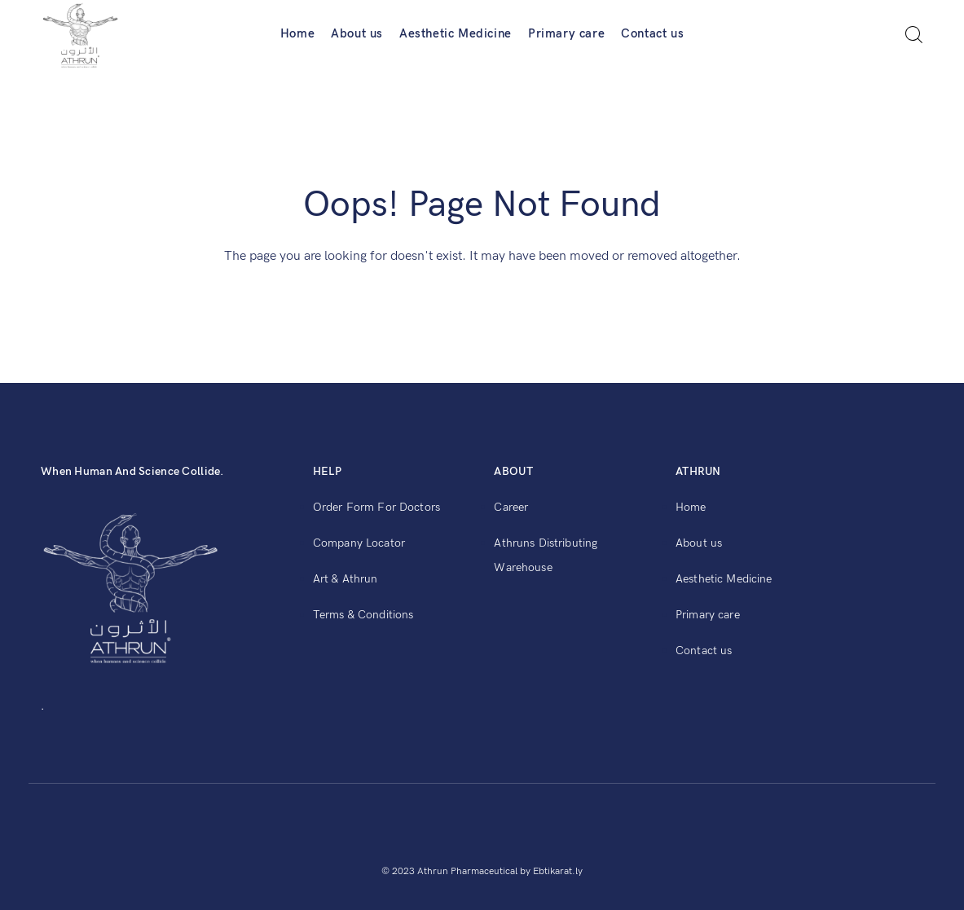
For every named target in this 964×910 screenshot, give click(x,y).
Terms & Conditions (363, 615)
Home (297, 33)
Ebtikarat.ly (558, 871)
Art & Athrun (345, 579)
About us (357, 33)
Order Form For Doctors (376, 507)
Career (511, 507)
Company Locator (359, 543)
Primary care (566, 33)
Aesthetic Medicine (455, 33)
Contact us (652, 33)
